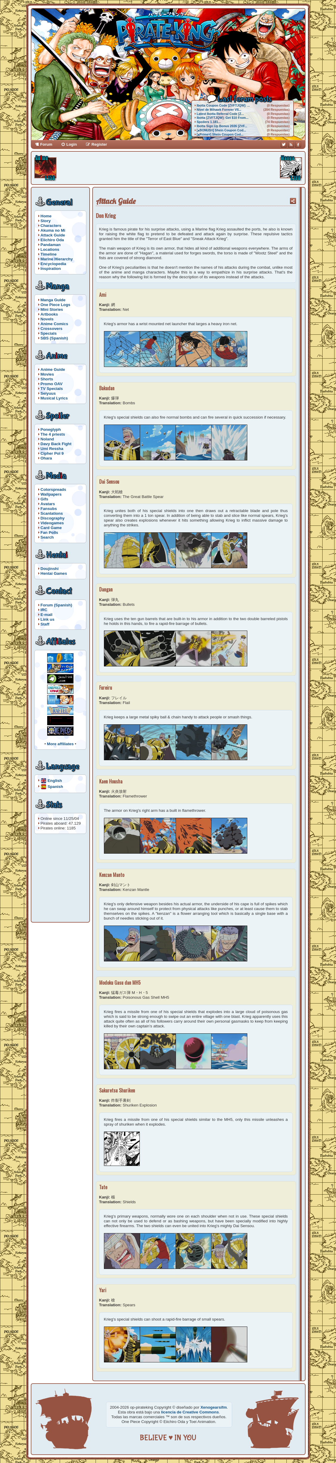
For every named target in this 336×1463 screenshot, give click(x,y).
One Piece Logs (55, 304)
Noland (47, 439)
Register (99, 144)
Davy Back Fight (56, 444)
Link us (48, 619)
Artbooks (49, 314)
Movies (47, 374)
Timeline (49, 254)
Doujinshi (50, 568)
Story (46, 221)
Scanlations (52, 513)
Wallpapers (51, 494)
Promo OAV (52, 384)
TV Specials (52, 388)
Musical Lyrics (54, 398)
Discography (53, 518)
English (54, 780)
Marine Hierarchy (57, 259)
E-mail (47, 614)
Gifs (44, 499)
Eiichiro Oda (52, 240)
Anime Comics (54, 324)
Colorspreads (53, 489)
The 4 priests (53, 434)
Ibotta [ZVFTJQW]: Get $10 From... (222, 117)
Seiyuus (48, 393)
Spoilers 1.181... (209, 122)
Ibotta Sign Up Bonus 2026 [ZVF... (222, 126)
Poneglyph (51, 429)
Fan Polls (49, 532)
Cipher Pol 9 (52, 453)
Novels (47, 319)
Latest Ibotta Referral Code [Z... (220, 114)
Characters (51, 225)
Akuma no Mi (53, 230)
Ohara (46, 458)
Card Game (51, 527)
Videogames (52, 523)
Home (46, 216)
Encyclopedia (53, 264)
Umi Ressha (52, 448)
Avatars (48, 504)
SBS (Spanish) (54, 338)
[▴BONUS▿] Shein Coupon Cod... (221, 130)
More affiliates (60, 744)
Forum (46, 144)
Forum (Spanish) (56, 605)
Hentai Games (54, 573)
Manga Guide (53, 300)
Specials (49, 333)
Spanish (55, 786)
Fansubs (49, 508)
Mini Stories (52, 309)
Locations (50, 249)
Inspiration (51, 268)
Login (71, 144)
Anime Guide (53, 369)
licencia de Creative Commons (190, 1412)
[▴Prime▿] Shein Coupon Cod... (220, 134)
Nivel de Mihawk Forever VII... (219, 109)
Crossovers (51, 328)
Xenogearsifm (213, 1407)
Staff (45, 624)
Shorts (47, 379)
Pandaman (51, 244)
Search (47, 537)
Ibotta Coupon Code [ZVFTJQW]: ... (223, 105)
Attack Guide (53, 235)
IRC (44, 610)
